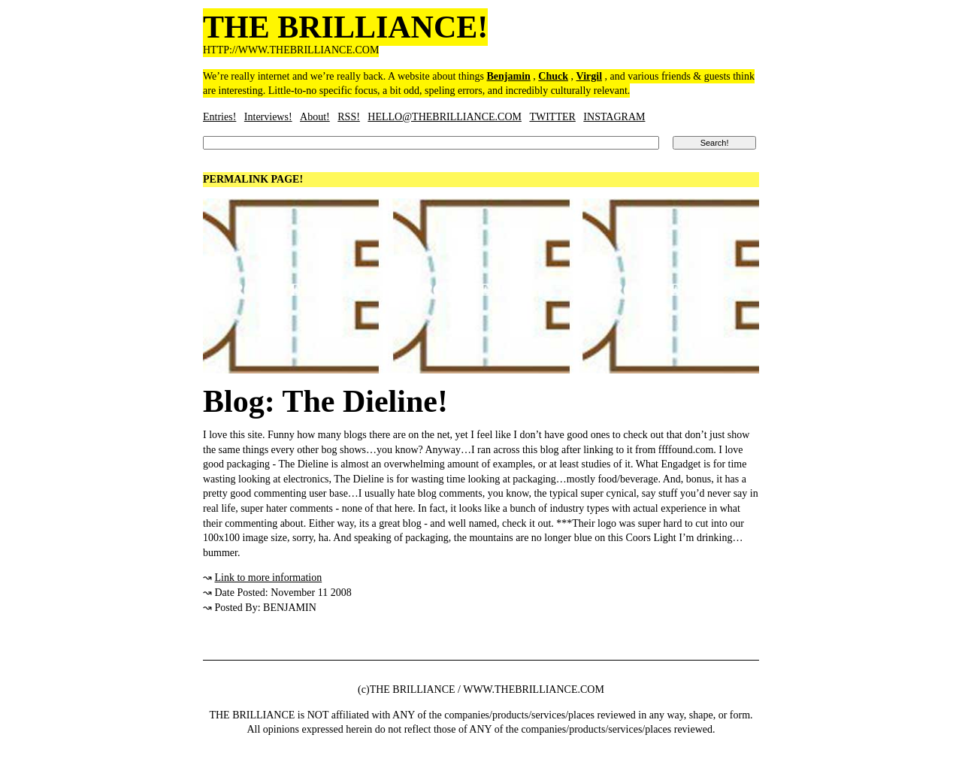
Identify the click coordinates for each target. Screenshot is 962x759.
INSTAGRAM (614, 116)
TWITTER (552, 116)
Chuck (553, 76)
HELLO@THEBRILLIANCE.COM (445, 116)
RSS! (348, 116)
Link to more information (268, 577)
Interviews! (268, 116)
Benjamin (509, 76)
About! (315, 116)
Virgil (589, 76)
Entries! (219, 116)
